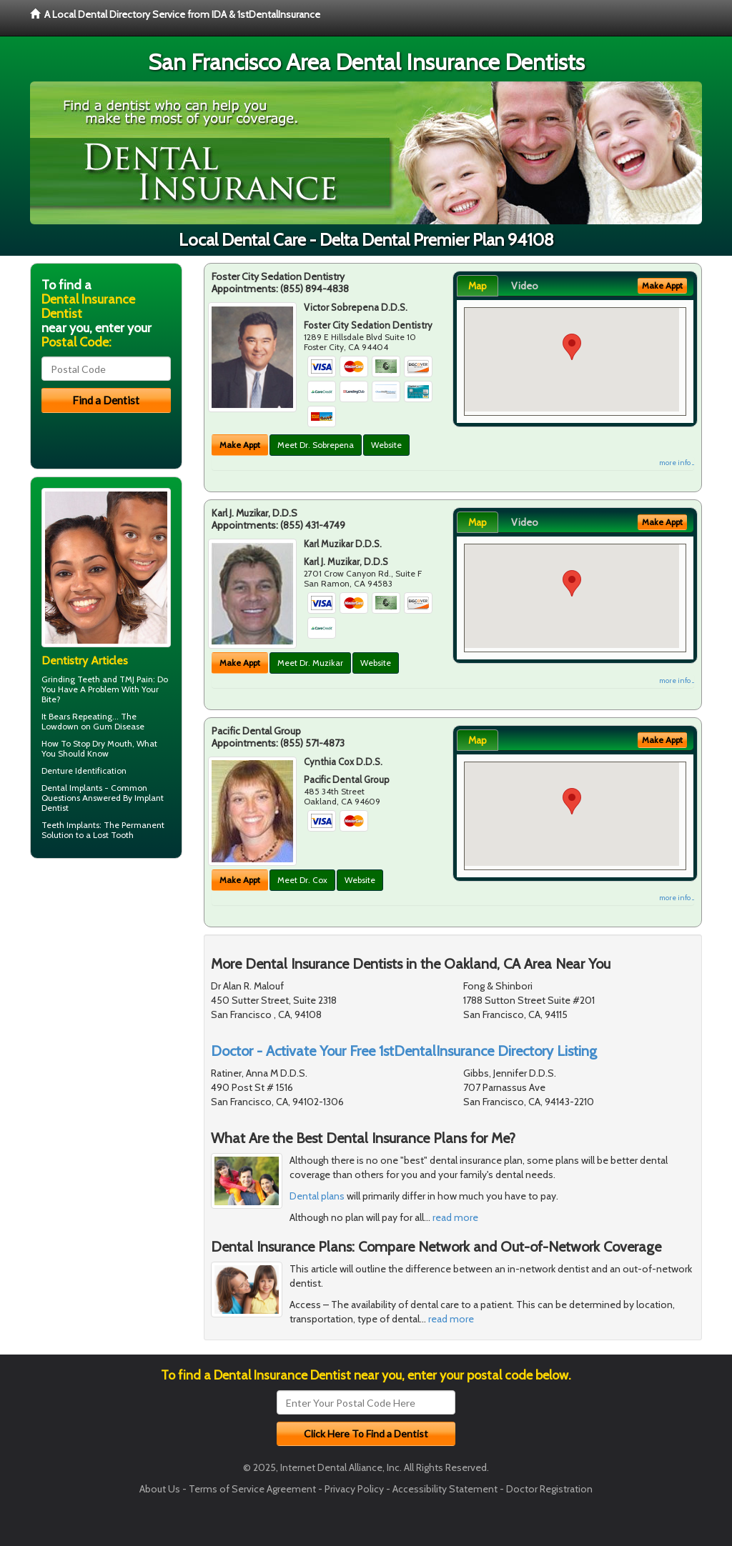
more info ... (676, 462)
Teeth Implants (70, 824)
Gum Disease (118, 726)
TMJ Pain (136, 679)
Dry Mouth (112, 743)
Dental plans (317, 1196)
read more (455, 1217)
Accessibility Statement (445, 1488)
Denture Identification (84, 770)
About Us (159, 1488)
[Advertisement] (103, 980)
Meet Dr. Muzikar (310, 662)
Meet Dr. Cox (302, 879)
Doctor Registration (549, 1488)
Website (386, 444)
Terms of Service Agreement (252, 1488)
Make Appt (239, 444)
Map (477, 285)
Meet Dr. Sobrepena (315, 444)
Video (524, 285)
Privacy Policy (354, 1488)
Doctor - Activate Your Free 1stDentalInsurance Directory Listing (404, 1050)
